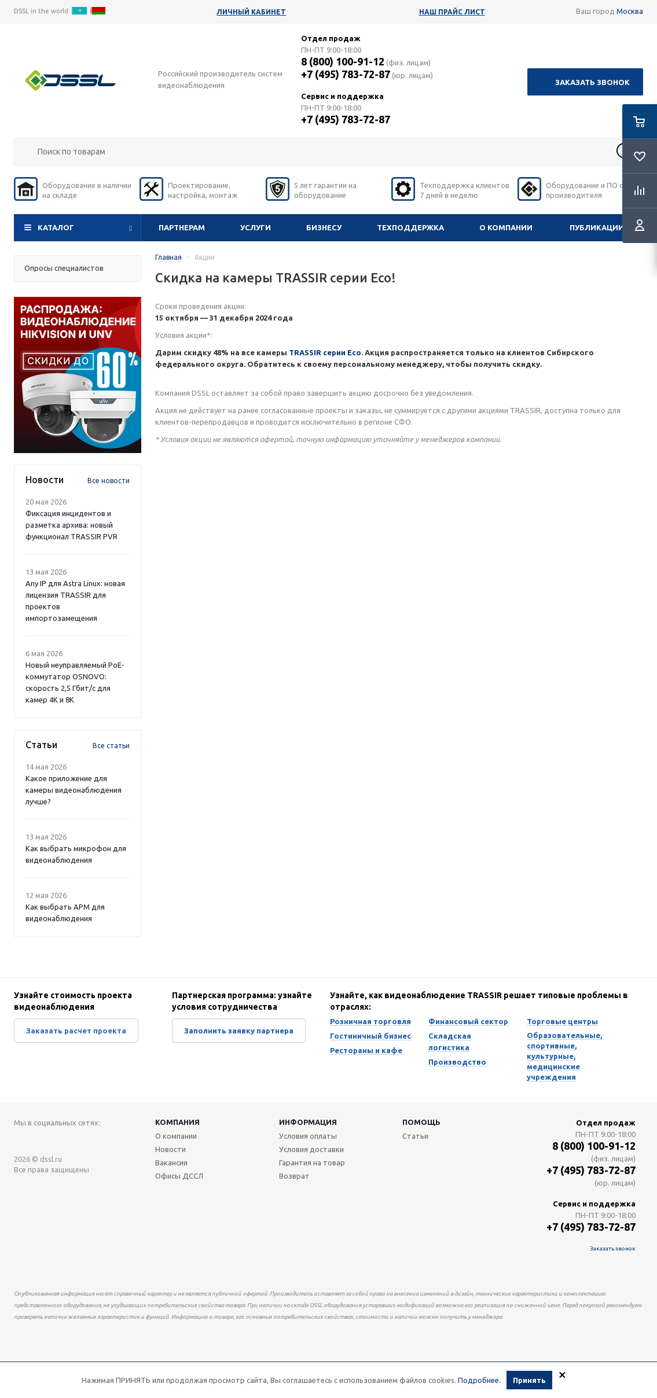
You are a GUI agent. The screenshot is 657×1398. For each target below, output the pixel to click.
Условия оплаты (308, 1136)
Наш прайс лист (452, 12)
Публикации (597, 227)
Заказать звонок (592, 82)
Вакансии (171, 1162)
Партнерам (182, 227)
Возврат (294, 1176)
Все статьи (111, 745)
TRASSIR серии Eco (325, 352)
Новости (170, 1149)
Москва (629, 11)
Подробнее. (479, 1380)
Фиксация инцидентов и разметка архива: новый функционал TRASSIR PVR (71, 524)
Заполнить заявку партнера (238, 1031)
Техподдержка (410, 227)
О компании (506, 227)
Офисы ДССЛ (179, 1176)
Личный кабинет (251, 12)
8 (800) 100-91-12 (342, 61)
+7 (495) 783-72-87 (345, 74)
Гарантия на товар (312, 1162)
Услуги (255, 227)
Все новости (108, 480)
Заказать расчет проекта (76, 1031)
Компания (177, 1122)
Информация (308, 1122)
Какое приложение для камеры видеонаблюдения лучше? (73, 789)
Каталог (56, 227)
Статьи (415, 1136)
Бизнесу (324, 227)
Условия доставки (311, 1149)
